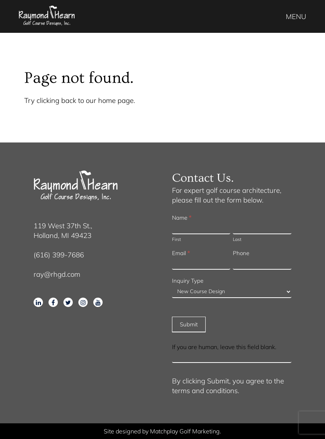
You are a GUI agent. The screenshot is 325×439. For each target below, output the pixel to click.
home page (116, 100)
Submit (189, 324)
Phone (241, 253)
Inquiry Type (187, 280)
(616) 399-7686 (59, 254)
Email (181, 253)
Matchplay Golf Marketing (185, 431)
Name (181, 217)
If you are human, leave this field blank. (224, 347)
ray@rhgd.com (57, 274)
